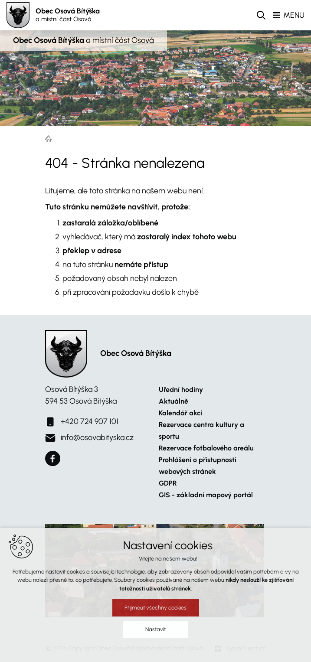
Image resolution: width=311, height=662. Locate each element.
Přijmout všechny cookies (155, 613)
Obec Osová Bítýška (68, 15)
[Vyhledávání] (261, 15)
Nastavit (155, 634)
